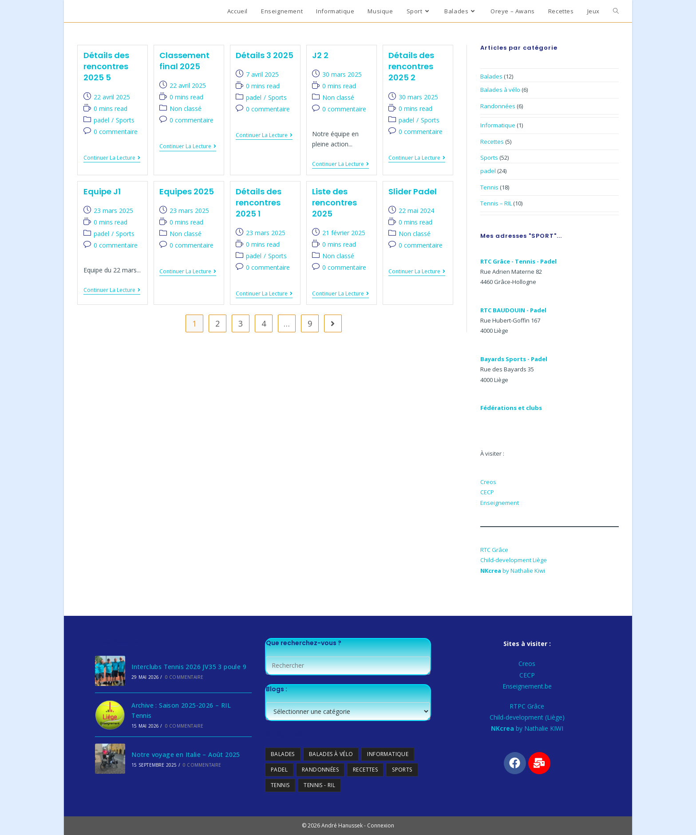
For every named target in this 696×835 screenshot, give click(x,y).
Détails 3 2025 (264, 55)
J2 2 (320, 55)
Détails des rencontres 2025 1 (258, 202)
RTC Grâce (494, 550)
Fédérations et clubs (511, 408)
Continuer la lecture (111, 158)
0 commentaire (116, 131)
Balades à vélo (500, 90)
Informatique (497, 125)
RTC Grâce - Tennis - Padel (518, 261)
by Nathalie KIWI (527, 728)
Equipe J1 (102, 191)
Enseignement (499, 503)
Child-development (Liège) (527, 717)
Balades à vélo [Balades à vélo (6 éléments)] (331, 754)
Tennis (489, 187)
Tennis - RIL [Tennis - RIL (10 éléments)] (320, 785)
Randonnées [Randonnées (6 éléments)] (320, 769)
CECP (487, 492)
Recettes (492, 142)
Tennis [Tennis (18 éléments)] (280, 785)
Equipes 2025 (186, 191)
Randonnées (497, 106)
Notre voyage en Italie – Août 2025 (185, 754)
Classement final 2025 (184, 61)
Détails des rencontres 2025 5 (106, 66)
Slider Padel (412, 191)
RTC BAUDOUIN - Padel (513, 310)
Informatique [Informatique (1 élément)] (388, 754)
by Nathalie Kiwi (512, 571)
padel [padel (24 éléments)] (279, 769)
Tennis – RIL (496, 203)
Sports (125, 120)
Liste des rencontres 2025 (334, 202)
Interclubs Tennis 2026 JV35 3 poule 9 (188, 666)
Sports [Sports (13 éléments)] (402, 769)
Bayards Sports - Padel (513, 359)
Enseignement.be (527, 686)
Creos (488, 482)
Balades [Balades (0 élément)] (283, 754)
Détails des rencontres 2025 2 (411, 66)
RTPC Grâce (527, 706)
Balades (491, 76)
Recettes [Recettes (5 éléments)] (365, 769)
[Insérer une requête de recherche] (348, 665)
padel (101, 120)
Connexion (380, 825)
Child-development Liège (513, 560)
